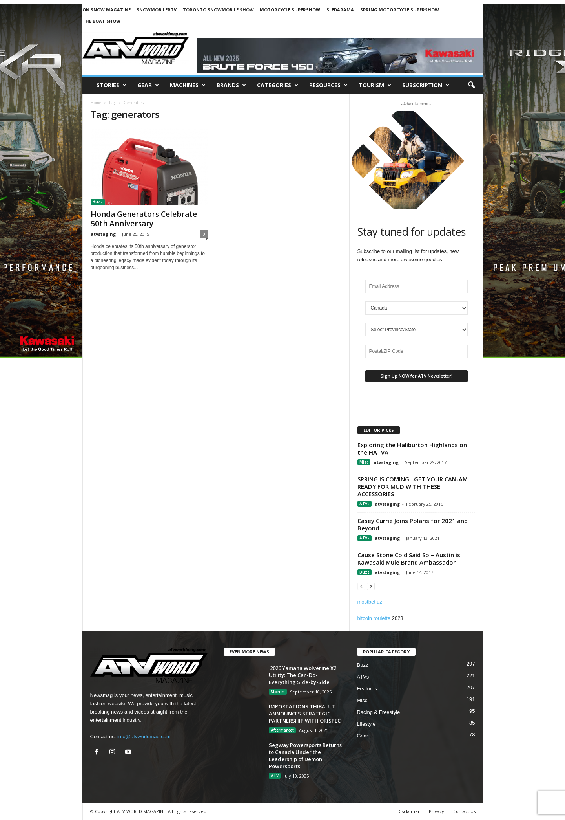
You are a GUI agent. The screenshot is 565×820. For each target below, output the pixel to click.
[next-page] (371, 586)
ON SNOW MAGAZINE (106, 10)
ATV (275, 775)
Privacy (436, 811)
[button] (471, 85)
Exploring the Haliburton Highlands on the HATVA (412, 448)
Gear (148, 85)
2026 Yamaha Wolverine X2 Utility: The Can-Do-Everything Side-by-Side (302, 675)
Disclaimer (408, 811)
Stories (111, 85)
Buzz (98, 201)
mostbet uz (370, 602)
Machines (188, 85)
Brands (231, 85)
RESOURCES (328, 85)
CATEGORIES (277, 85)
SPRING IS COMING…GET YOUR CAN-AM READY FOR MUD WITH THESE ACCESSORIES (412, 486)
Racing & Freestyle (378, 712)
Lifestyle (366, 724)
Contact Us (464, 811)
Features (367, 689)
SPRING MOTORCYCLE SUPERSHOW (399, 10)
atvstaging (103, 234)
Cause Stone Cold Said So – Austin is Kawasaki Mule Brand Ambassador (408, 558)
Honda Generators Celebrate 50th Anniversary (144, 219)
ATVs (364, 503)
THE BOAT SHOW (101, 21)
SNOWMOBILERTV (157, 10)
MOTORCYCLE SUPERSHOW (290, 10)
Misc (363, 462)
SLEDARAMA (340, 10)
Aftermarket (282, 730)
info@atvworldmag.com (144, 736)
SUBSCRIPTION (425, 85)
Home (96, 102)
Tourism (375, 85)
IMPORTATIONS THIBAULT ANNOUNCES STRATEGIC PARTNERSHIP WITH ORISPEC (305, 713)
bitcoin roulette (374, 618)
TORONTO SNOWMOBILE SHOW (218, 10)
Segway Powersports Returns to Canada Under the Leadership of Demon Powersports (305, 755)
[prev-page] (361, 586)
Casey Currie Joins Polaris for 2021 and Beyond (412, 524)
